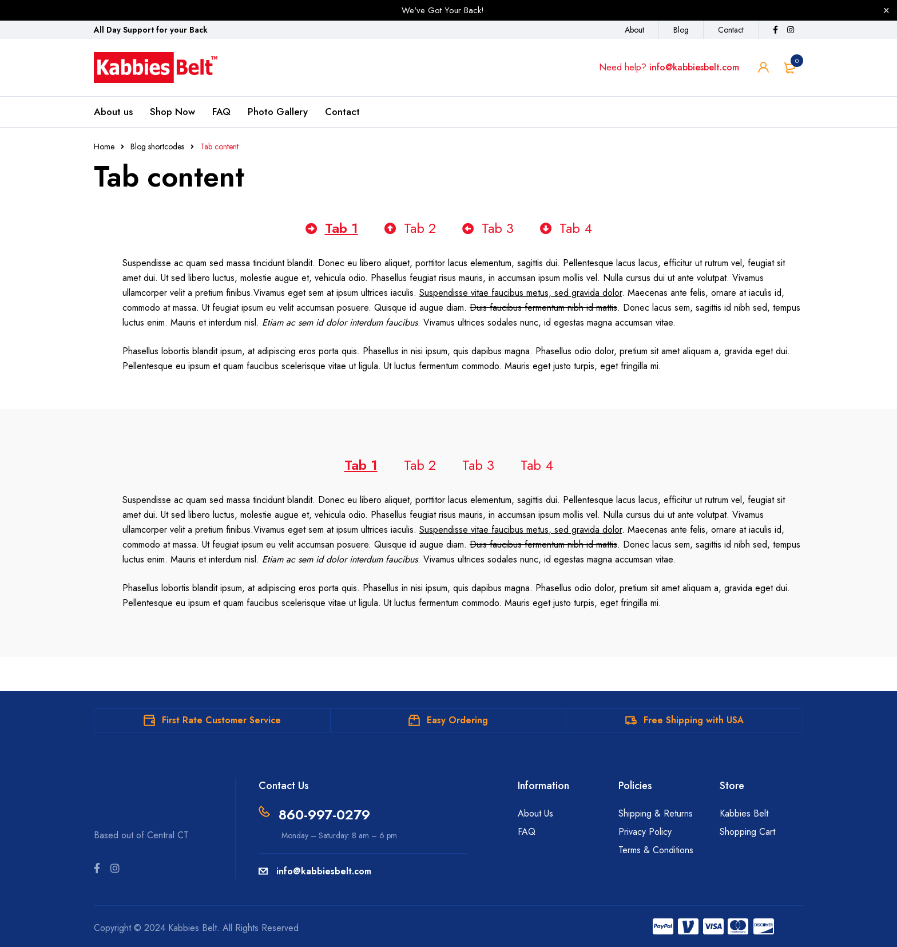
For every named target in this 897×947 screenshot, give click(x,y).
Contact (731, 29)
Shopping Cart (747, 831)
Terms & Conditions (655, 850)
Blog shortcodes (157, 146)
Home (104, 146)
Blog (681, 29)
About (634, 29)
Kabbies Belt (744, 813)
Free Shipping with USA (694, 720)
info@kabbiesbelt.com (694, 67)
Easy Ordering (457, 720)
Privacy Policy (645, 831)
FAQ (526, 831)
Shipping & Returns (655, 813)
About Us (535, 813)
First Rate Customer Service (221, 720)
